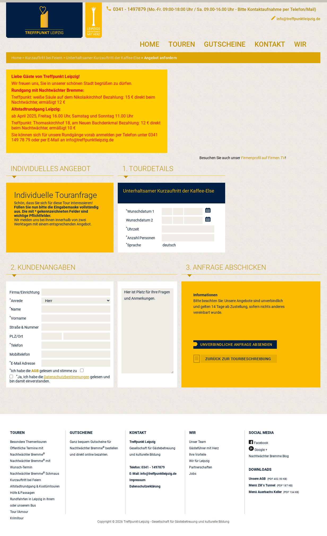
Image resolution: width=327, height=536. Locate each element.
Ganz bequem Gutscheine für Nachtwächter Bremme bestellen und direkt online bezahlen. (94, 448)
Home (16, 58)
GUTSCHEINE (225, 44)
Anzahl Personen (140, 238)
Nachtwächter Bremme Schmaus (34, 474)
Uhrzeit (132, 229)
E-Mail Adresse (22, 363)
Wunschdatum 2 (139, 220)
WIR (300, 44)
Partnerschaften (200, 467)
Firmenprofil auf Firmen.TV (263, 158)
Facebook (258, 443)
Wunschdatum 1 (140, 211)
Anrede (16, 301)
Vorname (18, 318)
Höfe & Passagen (22, 493)
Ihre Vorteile (197, 454)
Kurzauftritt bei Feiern (44, 58)
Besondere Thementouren (28, 442)
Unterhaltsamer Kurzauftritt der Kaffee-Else (103, 58)
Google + (258, 450)
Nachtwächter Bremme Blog (269, 456)
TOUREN (181, 44)
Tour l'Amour (19, 512)
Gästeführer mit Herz (204, 448)
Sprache (133, 245)
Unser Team (197, 442)
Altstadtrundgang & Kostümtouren (35, 486)
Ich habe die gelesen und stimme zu (43, 371)
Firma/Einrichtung (25, 292)
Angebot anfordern (160, 58)
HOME (149, 44)
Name (15, 309)
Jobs (192, 474)
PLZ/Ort (16, 336)
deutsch (169, 245)
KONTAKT (270, 44)
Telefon (16, 345)
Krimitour (17, 518)
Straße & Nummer (24, 327)
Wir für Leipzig (199, 461)
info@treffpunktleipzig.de (298, 19)
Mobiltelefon (20, 354)
